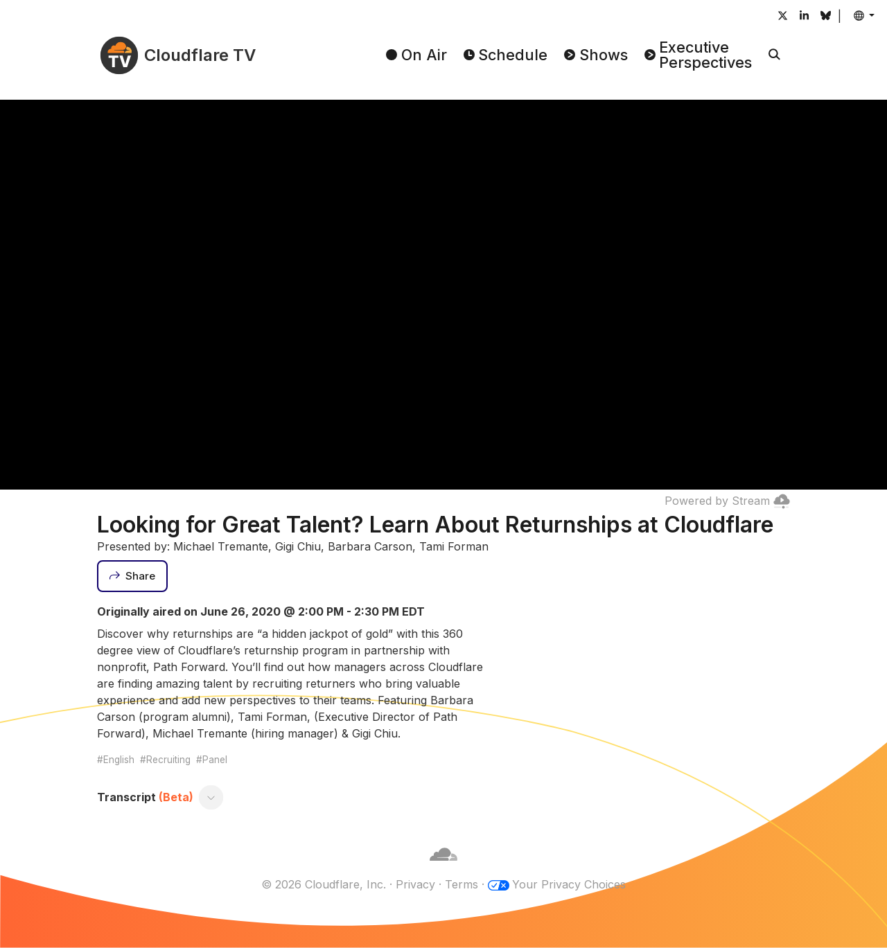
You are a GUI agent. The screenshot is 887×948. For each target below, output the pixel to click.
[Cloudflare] (443, 868)
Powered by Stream (727, 501)
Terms (461, 884)
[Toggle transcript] (211, 797)
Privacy (415, 884)
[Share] (132, 576)
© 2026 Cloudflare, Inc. (323, 884)
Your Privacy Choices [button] (569, 884)
